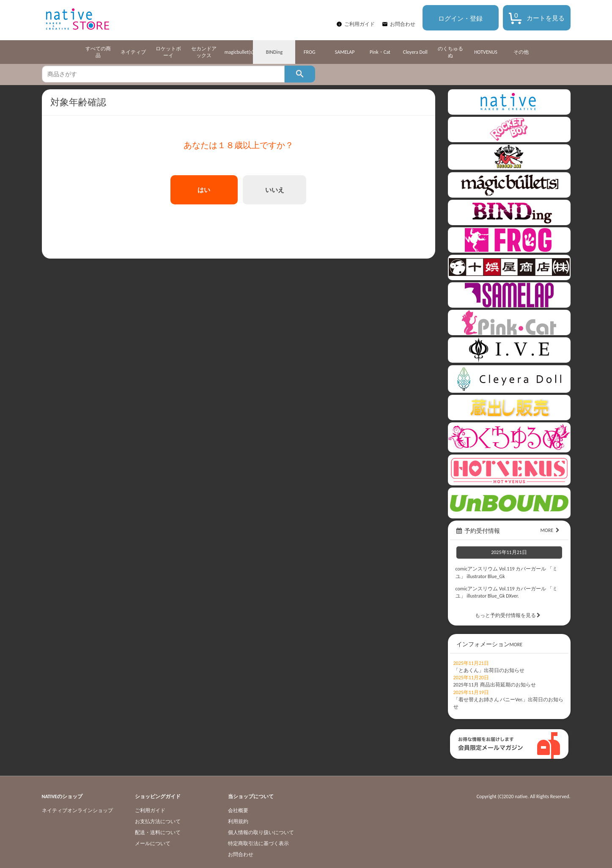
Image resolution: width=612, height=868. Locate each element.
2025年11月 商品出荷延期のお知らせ (494, 685)
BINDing (274, 52)
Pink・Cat (380, 52)
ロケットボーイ (168, 52)
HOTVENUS (485, 52)
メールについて (152, 843)
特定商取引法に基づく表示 (258, 843)
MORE (551, 530)
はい (204, 189)
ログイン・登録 (460, 18)
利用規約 (238, 821)
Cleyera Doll (415, 52)
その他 (521, 52)
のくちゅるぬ (450, 52)
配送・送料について (158, 832)
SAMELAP (345, 52)
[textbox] (163, 74)
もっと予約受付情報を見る (509, 615)
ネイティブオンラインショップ (77, 810)
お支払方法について (158, 821)
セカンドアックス (204, 52)
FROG (309, 52)
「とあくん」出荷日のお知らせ (488, 670)
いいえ (274, 189)
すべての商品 (98, 52)
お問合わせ (402, 24)
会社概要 (238, 810)
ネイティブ (133, 52)
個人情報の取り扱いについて (261, 832)
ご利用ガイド (359, 24)
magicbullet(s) (239, 52)
